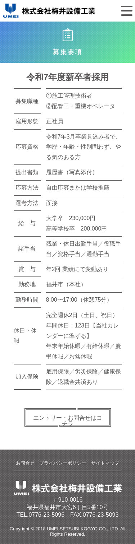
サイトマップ (105, 463)
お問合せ (25, 463)
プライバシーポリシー (62, 463)
